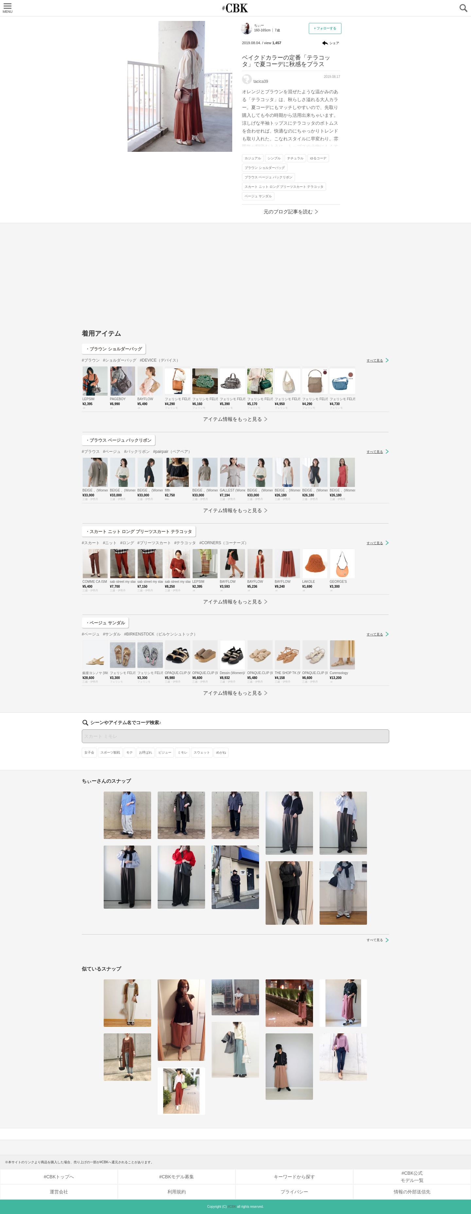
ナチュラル (295, 158)
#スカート (91, 543)
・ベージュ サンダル (105, 622)
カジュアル (253, 158)
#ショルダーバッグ (120, 360)
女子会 (89, 752)
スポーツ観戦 (110, 752)
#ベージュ (112, 451)
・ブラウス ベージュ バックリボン (118, 440)
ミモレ (182, 752)
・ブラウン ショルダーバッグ (113, 349)
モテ (129, 752)
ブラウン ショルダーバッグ (265, 168)
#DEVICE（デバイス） (160, 360)
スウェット (202, 752)
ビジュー (164, 752)
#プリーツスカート (154, 543)
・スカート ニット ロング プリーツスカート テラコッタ (138, 531)
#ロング (127, 543)
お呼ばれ (145, 752)
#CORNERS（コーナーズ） (224, 543)
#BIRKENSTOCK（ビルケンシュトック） (160, 634)
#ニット (110, 543)
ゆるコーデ (318, 158)
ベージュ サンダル (258, 196)
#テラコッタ (185, 543)
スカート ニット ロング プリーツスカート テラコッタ (284, 186)
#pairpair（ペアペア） (172, 451)
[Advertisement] (235, 279)
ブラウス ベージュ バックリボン (268, 177)
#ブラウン (91, 360)
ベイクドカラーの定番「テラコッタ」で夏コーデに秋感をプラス (286, 60)
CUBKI (235, 8)
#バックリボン (137, 451)
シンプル (274, 158)
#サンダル (112, 634)
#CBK (232, 1206)
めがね (221, 752)
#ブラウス (91, 451)
